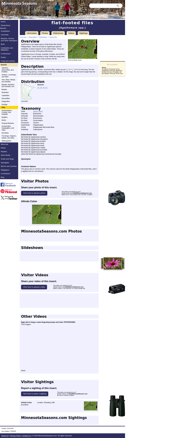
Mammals (4, 144)
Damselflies (6, 98)
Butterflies (5, 92)
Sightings (83, 33)
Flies (3, 107)
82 (46, 88)
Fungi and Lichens (8, 61)
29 (41, 88)
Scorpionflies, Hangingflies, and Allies (8, 128)
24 (38, 88)
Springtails (5, 163)
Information (32, 33)
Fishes (3, 57)
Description (33, 37)
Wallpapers (5, 170)
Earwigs (4, 104)
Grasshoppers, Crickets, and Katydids (7, 112)
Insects (4, 65)
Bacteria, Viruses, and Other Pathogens (9, 39)
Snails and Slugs (7, 159)
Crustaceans (6, 54)
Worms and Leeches (9, 166)
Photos (45, 33)
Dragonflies (6, 101)
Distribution (43, 37)
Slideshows (58, 33)
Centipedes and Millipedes (7, 49)
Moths (4, 120)
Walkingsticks (6, 141)
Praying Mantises (8, 123)
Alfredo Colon (29, 201)
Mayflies (4, 117)
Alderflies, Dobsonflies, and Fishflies (7, 70)
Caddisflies (5, 95)
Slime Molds (5, 155)
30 (43, 88)
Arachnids (5, 35)
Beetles (4, 89)
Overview (23, 37)
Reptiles (4, 152)
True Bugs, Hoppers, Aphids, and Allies (9, 137)
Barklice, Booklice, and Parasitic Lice (8, 85)
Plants (3, 148)
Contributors (5, 174)
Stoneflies (5, 133)
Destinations (5, 25)
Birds (3, 44)
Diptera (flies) (38, 111)
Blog (2, 177)
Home (3, 22)
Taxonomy (53, 37)
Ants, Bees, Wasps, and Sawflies (8, 80)
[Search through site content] (101, 6)
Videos (71, 33)
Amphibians (5, 31)
